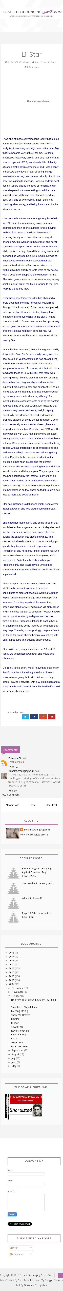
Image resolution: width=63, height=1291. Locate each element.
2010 (12, 972)
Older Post (51, 805)
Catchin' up (17, 1026)
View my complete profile (34, 834)
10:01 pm (13, 767)
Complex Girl (15, 758)
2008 (12, 980)
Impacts (15, 1038)
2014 (12, 956)
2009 (12, 976)
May (14, 1066)
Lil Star (14, 1022)
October (16, 995)
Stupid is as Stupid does (24, 1007)
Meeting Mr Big (19, 1011)
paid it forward (22, 321)
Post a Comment (10, 794)
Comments (17, 1254)
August (16, 1054)
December (18, 988)
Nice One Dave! (19, 1046)
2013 (12, 960)
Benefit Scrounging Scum (33, 1275)
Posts (14, 1248)
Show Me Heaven (20, 1015)
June (14, 1062)
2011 (12, 968)
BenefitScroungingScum (21, 770)
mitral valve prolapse (45, 433)
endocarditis (46, 415)
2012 (12, 964)
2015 (12, 952)
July (14, 1058)
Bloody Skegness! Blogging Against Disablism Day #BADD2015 (36, 872)
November (18, 991)
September (18, 1050)
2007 (12, 984)
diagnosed (8, 157)
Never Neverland (20, 1030)
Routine (15, 1018)
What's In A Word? (32, 898)
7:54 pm (12, 791)
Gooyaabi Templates (35, 1285)
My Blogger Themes (52, 1280)
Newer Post (12, 805)
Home (32, 805)
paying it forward (20, 681)
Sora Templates (26, 1280)
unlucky (7, 443)
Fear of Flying (18, 1034)
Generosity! (17, 1042)
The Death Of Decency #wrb (37, 883)
